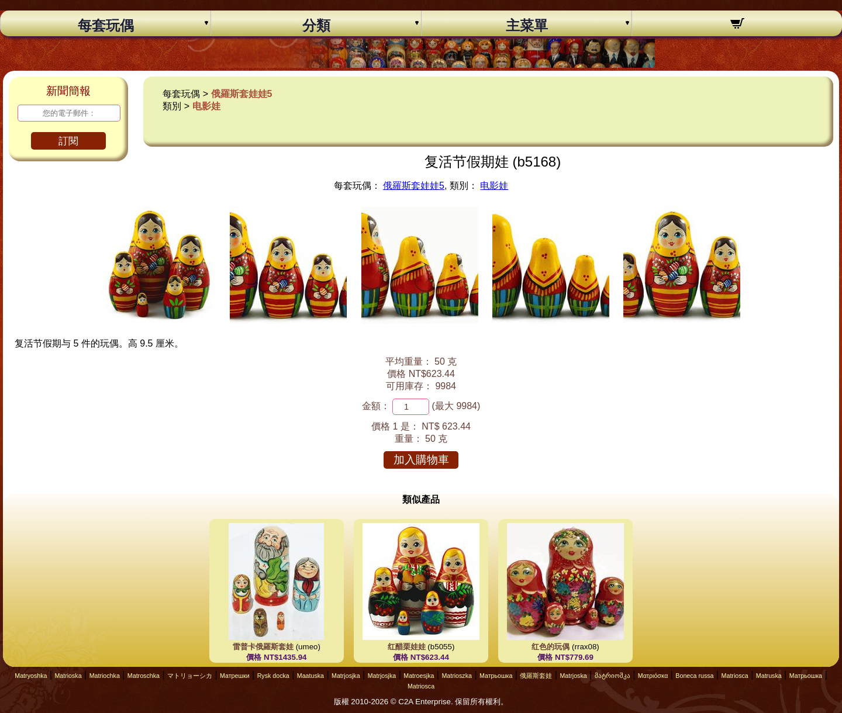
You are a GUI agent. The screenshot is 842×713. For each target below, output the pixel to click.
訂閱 (68, 141)
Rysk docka (273, 675)
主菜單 (527, 25)
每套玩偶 (106, 25)
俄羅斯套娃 (536, 675)
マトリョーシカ (189, 675)
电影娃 (206, 106)
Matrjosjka (346, 675)
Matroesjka (418, 675)
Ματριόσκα (653, 675)
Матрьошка (495, 675)
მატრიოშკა (612, 675)
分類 (316, 25)
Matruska (769, 675)
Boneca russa (694, 675)
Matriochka (104, 675)
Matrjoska (573, 675)
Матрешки (235, 675)
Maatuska (310, 675)
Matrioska (67, 675)
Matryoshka (31, 675)
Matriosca (735, 675)
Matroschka (143, 675)
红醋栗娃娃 (407, 646)
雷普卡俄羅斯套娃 (263, 646)
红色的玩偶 (551, 646)
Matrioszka (456, 675)
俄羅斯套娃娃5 (241, 94)
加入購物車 (421, 460)
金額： (376, 406)
